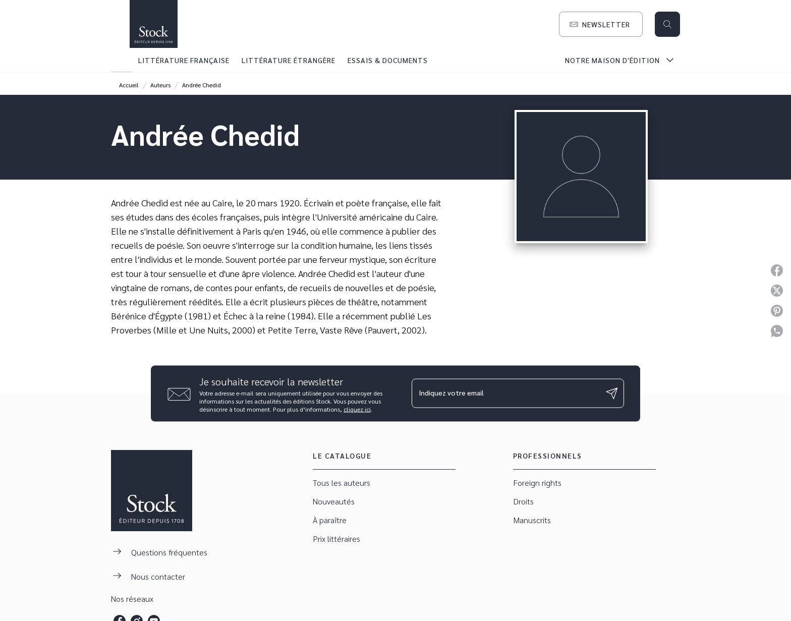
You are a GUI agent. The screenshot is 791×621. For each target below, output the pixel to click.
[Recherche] (667, 24)
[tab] (121, 60)
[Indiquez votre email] (505, 393)
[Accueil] (153, 24)
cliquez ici (357, 409)
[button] (601, 24)
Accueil (129, 85)
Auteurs (160, 85)
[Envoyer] (612, 393)
